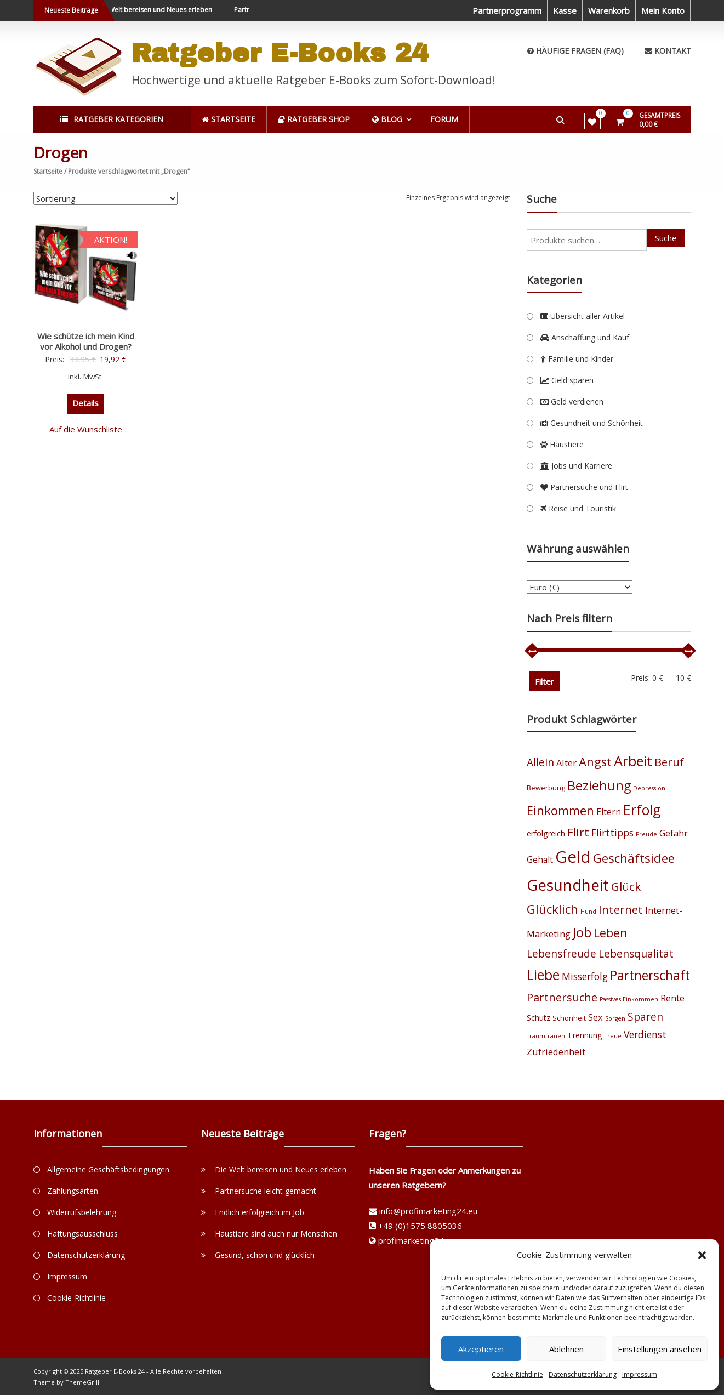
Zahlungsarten (72, 1191)
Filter (544, 681)
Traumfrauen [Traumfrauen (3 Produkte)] (546, 1036)
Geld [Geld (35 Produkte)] (573, 857)
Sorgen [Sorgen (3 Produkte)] (615, 1018)
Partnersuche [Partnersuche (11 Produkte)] (562, 997)
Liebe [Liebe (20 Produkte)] (543, 975)
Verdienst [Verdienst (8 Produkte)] (645, 1034)
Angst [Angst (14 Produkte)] (595, 762)
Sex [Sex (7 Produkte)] (595, 1017)
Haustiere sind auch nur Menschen (276, 1233)
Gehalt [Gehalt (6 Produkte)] (540, 859)
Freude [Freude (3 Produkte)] (646, 834)
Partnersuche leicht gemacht (265, 1191)
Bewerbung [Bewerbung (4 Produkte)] (546, 788)
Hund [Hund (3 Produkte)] (588, 911)
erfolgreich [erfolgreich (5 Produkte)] (546, 833)
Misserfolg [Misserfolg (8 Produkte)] (585, 976)
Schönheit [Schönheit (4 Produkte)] (569, 1018)
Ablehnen (566, 1348)
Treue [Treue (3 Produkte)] (613, 1036)
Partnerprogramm (506, 10)
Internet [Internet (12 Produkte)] (620, 909)
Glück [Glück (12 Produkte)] (626, 886)
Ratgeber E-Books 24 (280, 53)
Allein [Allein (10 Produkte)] (540, 762)
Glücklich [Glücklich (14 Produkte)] (552, 909)
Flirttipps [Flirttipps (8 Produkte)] (612, 832)
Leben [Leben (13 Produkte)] (611, 933)
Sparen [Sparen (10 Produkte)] (645, 1016)
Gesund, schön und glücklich (265, 1255)
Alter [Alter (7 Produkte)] (566, 762)
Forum (445, 119)
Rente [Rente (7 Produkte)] (672, 998)
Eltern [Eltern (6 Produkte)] (608, 812)
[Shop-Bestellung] (105, 198)
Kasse (565, 10)
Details (85, 402)
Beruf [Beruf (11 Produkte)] (669, 762)
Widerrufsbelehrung (81, 1212)
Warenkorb (609, 10)
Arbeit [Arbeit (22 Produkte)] (633, 760)
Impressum (639, 1374)
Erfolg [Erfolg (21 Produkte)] (642, 809)
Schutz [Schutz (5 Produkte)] (538, 1017)
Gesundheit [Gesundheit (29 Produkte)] (568, 884)
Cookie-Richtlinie (517, 1374)
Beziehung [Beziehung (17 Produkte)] (599, 785)
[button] (702, 1255)
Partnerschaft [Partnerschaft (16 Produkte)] (650, 975)
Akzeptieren (481, 1348)
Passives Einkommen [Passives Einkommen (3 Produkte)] (629, 999)
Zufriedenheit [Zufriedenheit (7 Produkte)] (556, 1051)
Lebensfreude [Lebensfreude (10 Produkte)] (561, 953)
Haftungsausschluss (82, 1233)
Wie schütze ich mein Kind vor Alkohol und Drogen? (85, 341)
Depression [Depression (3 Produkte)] (649, 788)
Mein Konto (663, 10)
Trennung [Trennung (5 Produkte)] (584, 1035)
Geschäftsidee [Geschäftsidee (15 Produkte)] (634, 858)
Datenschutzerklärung (583, 1374)
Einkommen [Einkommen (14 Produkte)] (560, 810)
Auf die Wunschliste (85, 429)
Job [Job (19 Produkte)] (582, 932)
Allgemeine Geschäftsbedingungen (108, 1169)
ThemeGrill (82, 1382)
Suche (666, 237)
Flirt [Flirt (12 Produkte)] (578, 832)
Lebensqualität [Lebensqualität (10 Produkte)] (636, 953)
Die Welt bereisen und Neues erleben (163, 9)
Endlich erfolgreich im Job (259, 1212)
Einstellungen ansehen (660, 1348)
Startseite (47, 171)
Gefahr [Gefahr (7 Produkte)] (673, 833)
